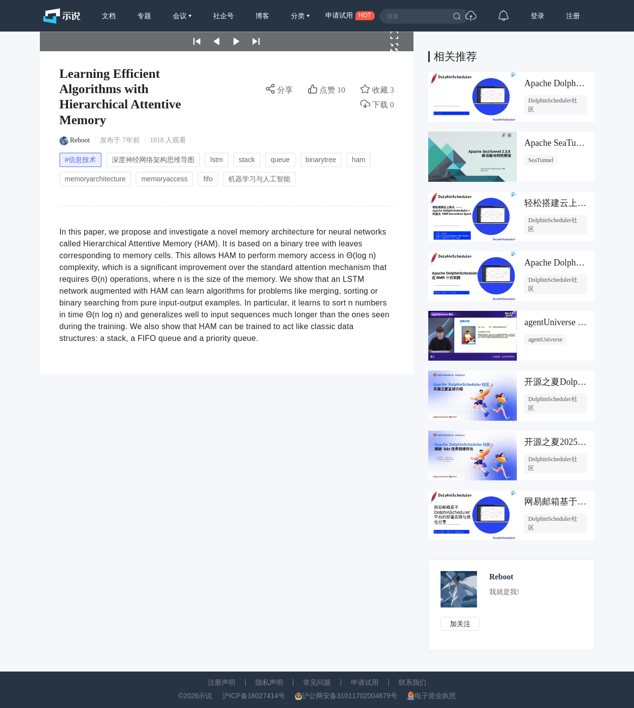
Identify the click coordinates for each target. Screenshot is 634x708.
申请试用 (365, 682)
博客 (262, 16)
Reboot (80, 140)
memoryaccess (164, 179)
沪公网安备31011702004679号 (349, 696)
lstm (216, 160)
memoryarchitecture (95, 179)
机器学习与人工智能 (259, 179)
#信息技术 (80, 160)
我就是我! (505, 592)
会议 (181, 16)
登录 (537, 16)
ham (358, 160)
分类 (299, 16)
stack (247, 160)
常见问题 (317, 682)
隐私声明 (269, 682)
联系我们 (412, 682)
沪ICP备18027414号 (253, 696)
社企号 (223, 16)
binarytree (321, 160)
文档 (109, 16)
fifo (208, 179)
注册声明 (221, 682)
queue (280, 160)
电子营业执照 (435, 696)
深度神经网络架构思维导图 (153, 160)
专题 (144, 16)
